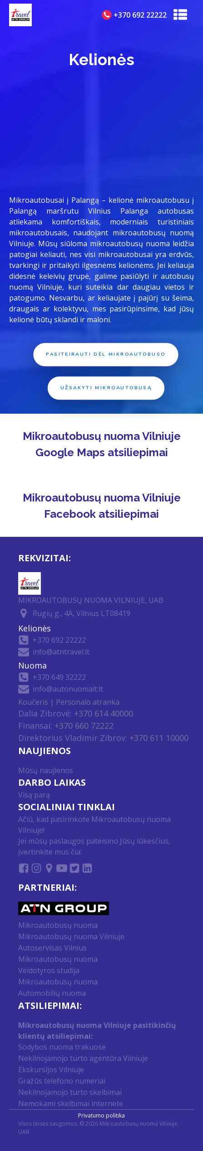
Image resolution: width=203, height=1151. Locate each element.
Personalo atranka (87, 702)
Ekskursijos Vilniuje (51, 1070)
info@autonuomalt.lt (68, 689)
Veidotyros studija (48, 970)
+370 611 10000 (158, 737)
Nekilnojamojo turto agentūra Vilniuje (83, 1058)
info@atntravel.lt (61, 652)
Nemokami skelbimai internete (70, 1103)
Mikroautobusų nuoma (58, 925)
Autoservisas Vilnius (52, 948)
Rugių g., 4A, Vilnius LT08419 (81, 613)
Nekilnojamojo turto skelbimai (70, 1092)
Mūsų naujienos (45, 770)
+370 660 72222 (84, 725)
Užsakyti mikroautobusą (106, 388)
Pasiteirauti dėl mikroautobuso (106, 354)
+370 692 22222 (59, 640)
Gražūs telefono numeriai (61, 1081)
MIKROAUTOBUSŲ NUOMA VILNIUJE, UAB (90, 600)
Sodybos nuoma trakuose (62, 1047)
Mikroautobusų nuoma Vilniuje (71, 936)
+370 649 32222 (59, 677)
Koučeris (33, 702)
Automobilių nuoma (52, 993)
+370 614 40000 (103, 713)
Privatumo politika (101, 1115)
